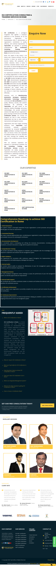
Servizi (30, 541)
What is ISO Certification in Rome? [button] (11, 318)
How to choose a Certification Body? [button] (12, 391)
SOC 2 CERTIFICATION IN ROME (27, 200)
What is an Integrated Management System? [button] (14, 381)
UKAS (25, 134)
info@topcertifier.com (49, 543)
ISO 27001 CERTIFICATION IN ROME (9, 183)
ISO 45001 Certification (20, 537)
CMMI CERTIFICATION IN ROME (44, 191)
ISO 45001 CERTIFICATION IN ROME (44, 183)
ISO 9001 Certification (20, 533)
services (28, 6)
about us (23, 6)
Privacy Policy (51, 560)
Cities (38, 6)
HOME (3, 19)
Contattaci (31, 543)
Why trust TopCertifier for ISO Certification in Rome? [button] (14, 365)
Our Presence (43, 6)
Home (18, 6)
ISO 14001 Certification (20, 535)
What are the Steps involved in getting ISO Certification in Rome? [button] (13, 386)
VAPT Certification (19, 547)
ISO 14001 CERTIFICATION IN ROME (27, 174)
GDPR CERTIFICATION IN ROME (9, 208)
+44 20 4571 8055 (38, 1)
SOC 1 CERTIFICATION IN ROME (9, 200)
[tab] (14, 318)
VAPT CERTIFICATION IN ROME (28, 208)
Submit (33, 70)
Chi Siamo (31, 539)
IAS (20, 134)
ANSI (8, 136)
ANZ (22, 134)
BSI (20, 131)
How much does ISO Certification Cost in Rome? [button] (13, 376)
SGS (23, 131)
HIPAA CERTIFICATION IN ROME (27, 191)
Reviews (33, 6)
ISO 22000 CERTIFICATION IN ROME (44, 174)
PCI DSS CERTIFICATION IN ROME (44, 200)
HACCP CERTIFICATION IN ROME (9, 191)
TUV (26, 131)
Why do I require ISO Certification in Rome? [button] (14, 360)
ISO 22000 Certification (20, 539)
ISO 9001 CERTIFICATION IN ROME (9, 174)
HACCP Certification (20, 545)
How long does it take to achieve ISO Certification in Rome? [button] (12, 370)
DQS (5, 132)
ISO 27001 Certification (20, 541)
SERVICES (10, 19)
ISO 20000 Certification (20, 543)
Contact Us (51, 6)
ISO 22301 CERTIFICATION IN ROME (27, 183)
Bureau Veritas (14, 132)
